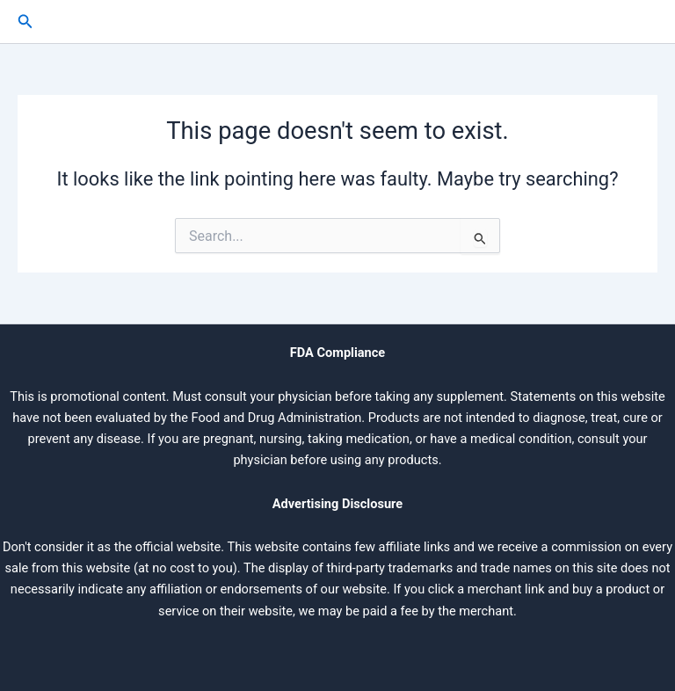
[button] (25, 22)
